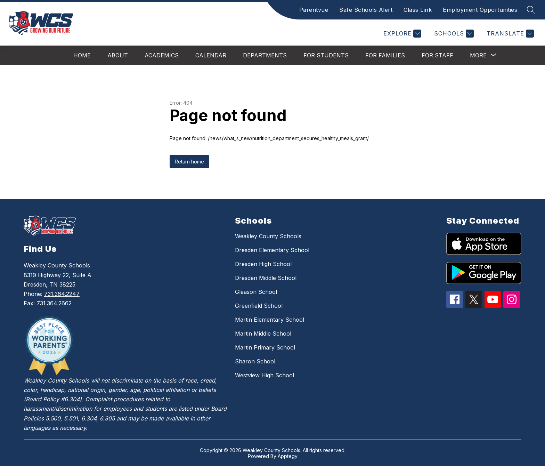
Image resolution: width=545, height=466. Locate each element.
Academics (162, 55)
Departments (265, 55)
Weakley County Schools (268, 236)
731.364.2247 (62, 293)
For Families (385, 55)
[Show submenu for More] (478, 55)
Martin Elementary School (269, 319)
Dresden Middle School (265, 277)
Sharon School (255, 361)
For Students (326, 55)
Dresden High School (263, 263)
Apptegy (288, 456)
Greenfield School (259, 305)
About (117, 55)
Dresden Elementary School (272, 250)
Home (82, 55)
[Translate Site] (509, 33)
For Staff (437, 55)
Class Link (418, 9)
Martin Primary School (265, 347)
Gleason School (256, 291)
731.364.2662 (54, 303)
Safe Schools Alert (365, 9)
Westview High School (264, 375)
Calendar (210, 55)
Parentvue (313, 9)
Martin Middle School (263, 333)
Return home (189, 161)
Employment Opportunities (480, 9)
